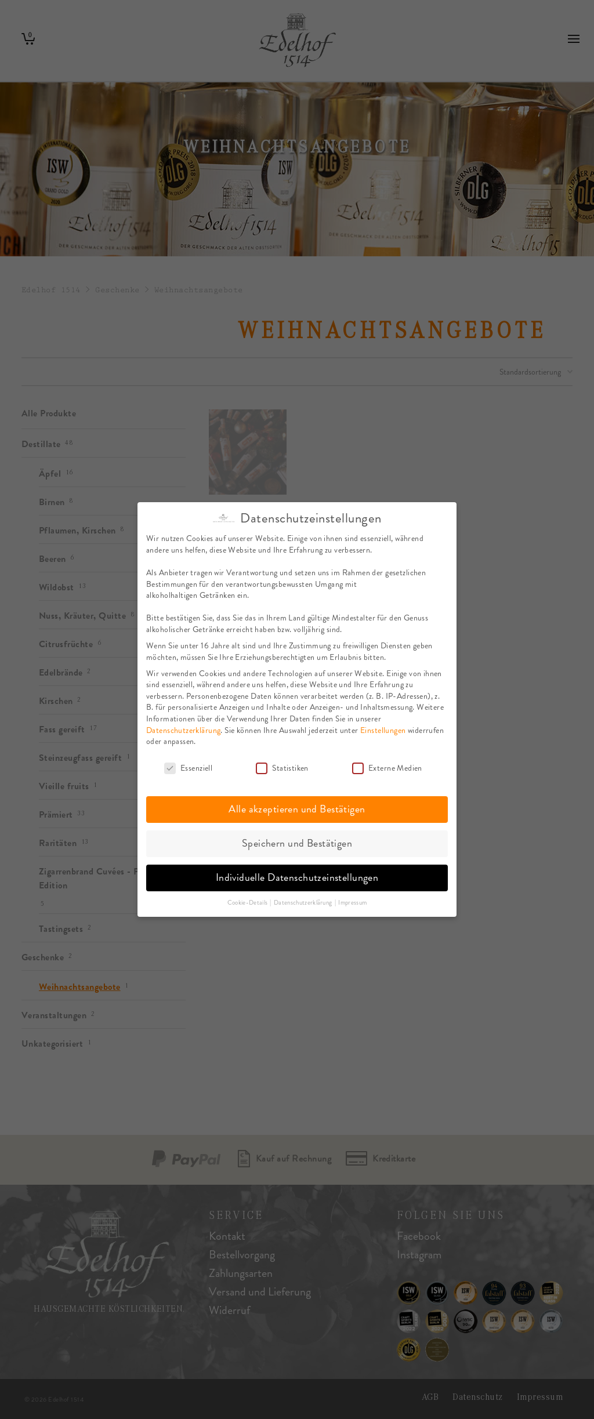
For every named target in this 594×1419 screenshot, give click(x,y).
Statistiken (282, 765)
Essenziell (188, 765)
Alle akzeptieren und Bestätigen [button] (297, 806)
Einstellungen (382, 728)
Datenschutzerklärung (183, 728)
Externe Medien (387, 765)
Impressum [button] (352, 900)
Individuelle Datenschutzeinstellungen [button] (297, 875)
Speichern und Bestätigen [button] (297, 840)
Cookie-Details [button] (248, 900)
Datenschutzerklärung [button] (304, 900)
